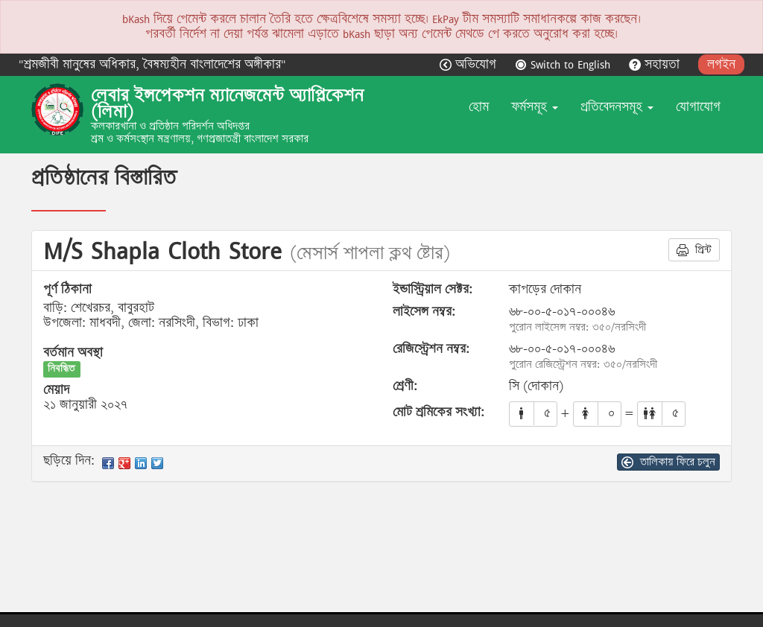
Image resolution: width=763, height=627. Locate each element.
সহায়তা (656, 64)
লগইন (721, 64)
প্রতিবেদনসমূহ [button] (616, 107)
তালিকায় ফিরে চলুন (668, 461)
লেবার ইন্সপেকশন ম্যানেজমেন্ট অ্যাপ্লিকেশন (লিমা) (227, 103)
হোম (479, 107)
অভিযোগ (470, 64)
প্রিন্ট (694, 249)
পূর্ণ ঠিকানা (67, 289)
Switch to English (564, 64)
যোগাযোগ (698, 107)
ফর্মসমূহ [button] (534, 107)
